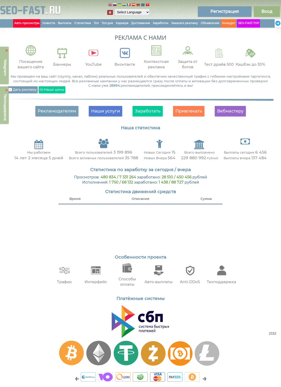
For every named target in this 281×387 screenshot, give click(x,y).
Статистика (82, 23)
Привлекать (188, 111)
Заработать (147, 111)
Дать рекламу (23, 89)
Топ (96, 23)
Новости (48, 23)
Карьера (122, 23)
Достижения (140, 23)
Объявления (210, 23)
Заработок (160, 23)
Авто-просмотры (27, 23)
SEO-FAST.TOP (248, 23)
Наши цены (52, 89)
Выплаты (64, 23)
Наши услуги (105, 111)
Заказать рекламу (184, 23)
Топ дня (107, 23)
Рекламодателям (57, 111)
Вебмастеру (230, 111)
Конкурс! (228, 23)
